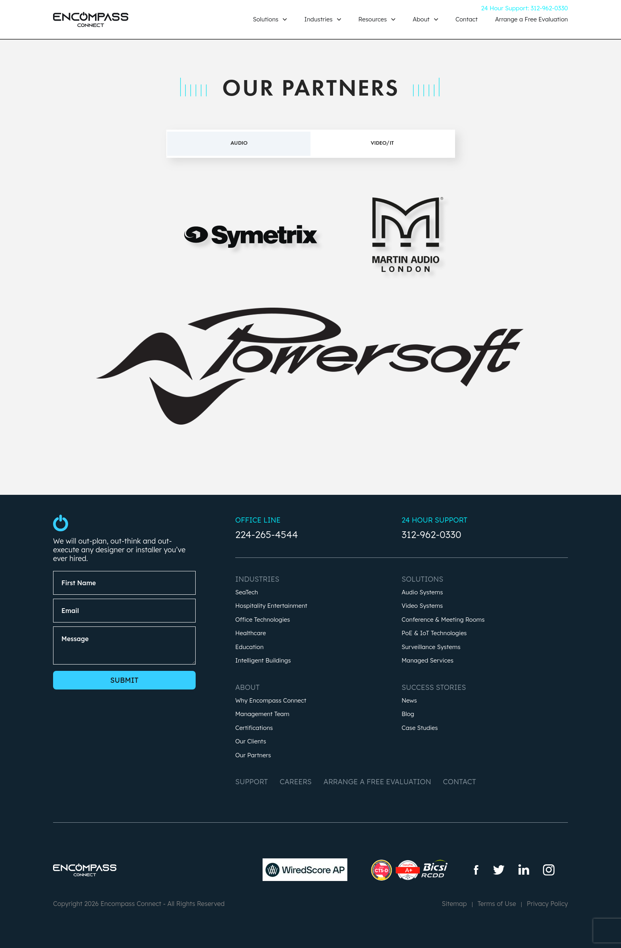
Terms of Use (497, 904)
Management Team (262, 714)
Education (249, 647)
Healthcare (250, 633)
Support (251, 781)
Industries (319, 19)
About (422, 19)
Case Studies (420, 728)
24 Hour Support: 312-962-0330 (524, 8)
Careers (296, 781)
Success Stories (434, 687)
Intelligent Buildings (263, 660)
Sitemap (454, 904)
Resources (373, 19)
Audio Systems (422, 592)
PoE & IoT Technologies (434, 633)
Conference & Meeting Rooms (443, 620)
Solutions (266, 19)
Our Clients (250, 741)
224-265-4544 (266, 534)
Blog (408, 714)
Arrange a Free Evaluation (531, 19)
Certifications (254, 728)
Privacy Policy (547, 904)
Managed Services (427, 660)
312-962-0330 (431, 534)
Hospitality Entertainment (271, 606)
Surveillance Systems (431, 647)
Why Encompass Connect (270, 700)
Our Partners (253, 755)
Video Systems (422, 606)
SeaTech (246, 592)
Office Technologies (262, 620)
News (409, 700)
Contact (466, 19)
